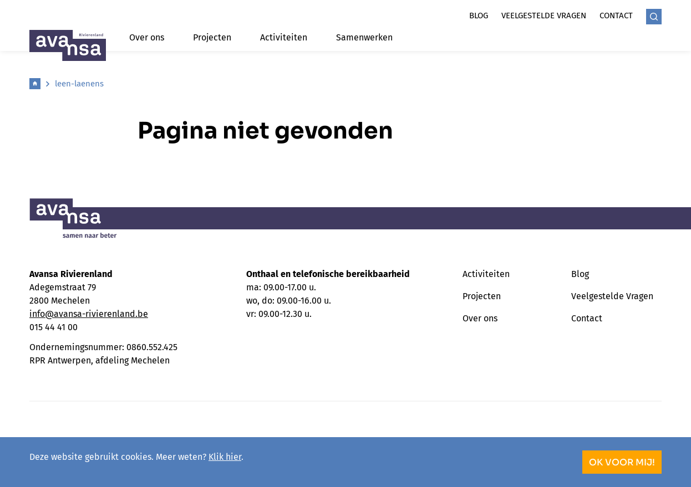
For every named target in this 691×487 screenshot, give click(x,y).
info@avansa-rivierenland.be (88, 314)
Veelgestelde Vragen (612, 296)
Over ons (146, 37)
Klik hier (225, 457)
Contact (616, 15)
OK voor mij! (622, 462)
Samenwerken (364, 37)
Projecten (212, 37)
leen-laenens (79, 84)
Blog (478, 15)
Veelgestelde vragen (543, 15)
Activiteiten (283, 37)
